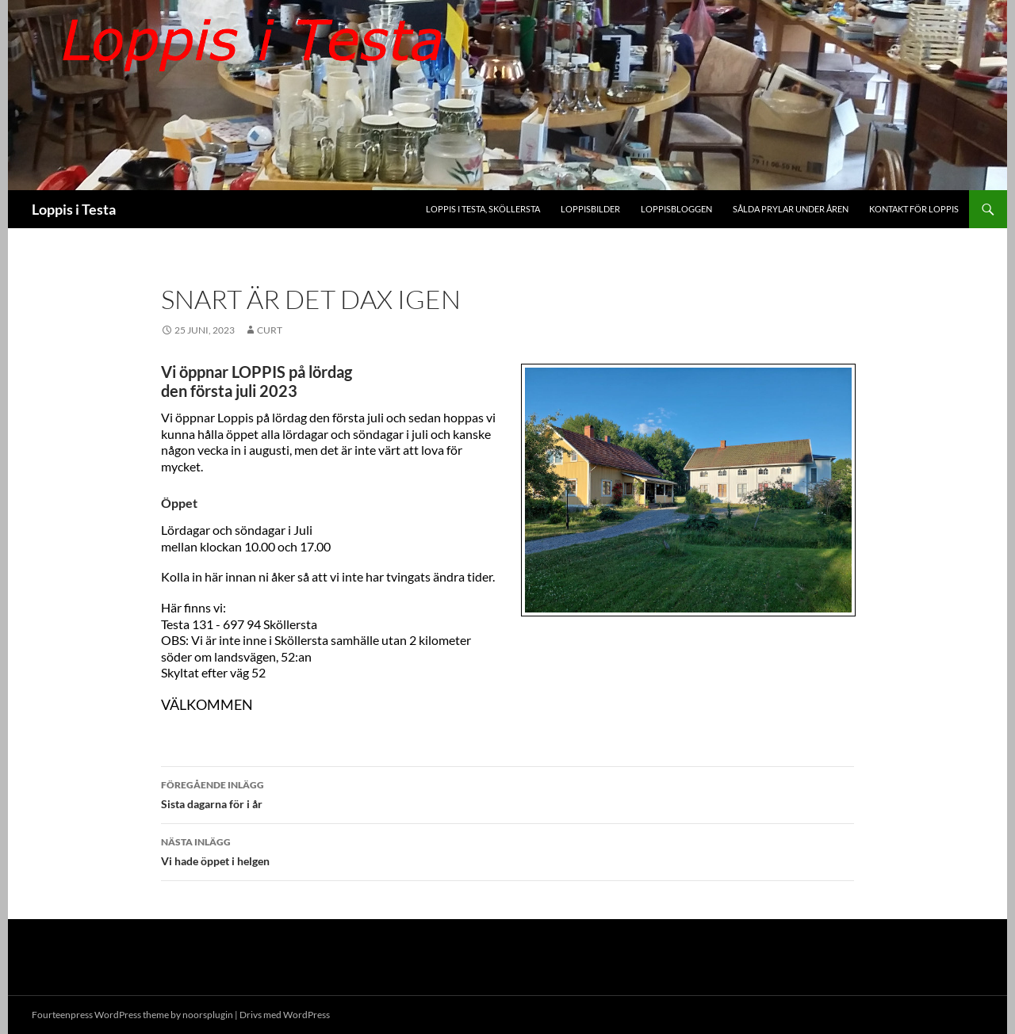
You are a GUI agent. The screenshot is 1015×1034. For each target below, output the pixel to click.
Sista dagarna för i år (507, 793)
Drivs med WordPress (284, 1015)
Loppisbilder (590, 209)
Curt (269, 330)
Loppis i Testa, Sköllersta (483, 209)
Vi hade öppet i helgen (507, 850)
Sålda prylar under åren (790, 209)
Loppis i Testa (74, 209)
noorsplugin (207, 1015)
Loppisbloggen (676, 209)
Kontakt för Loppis (914, 209)
